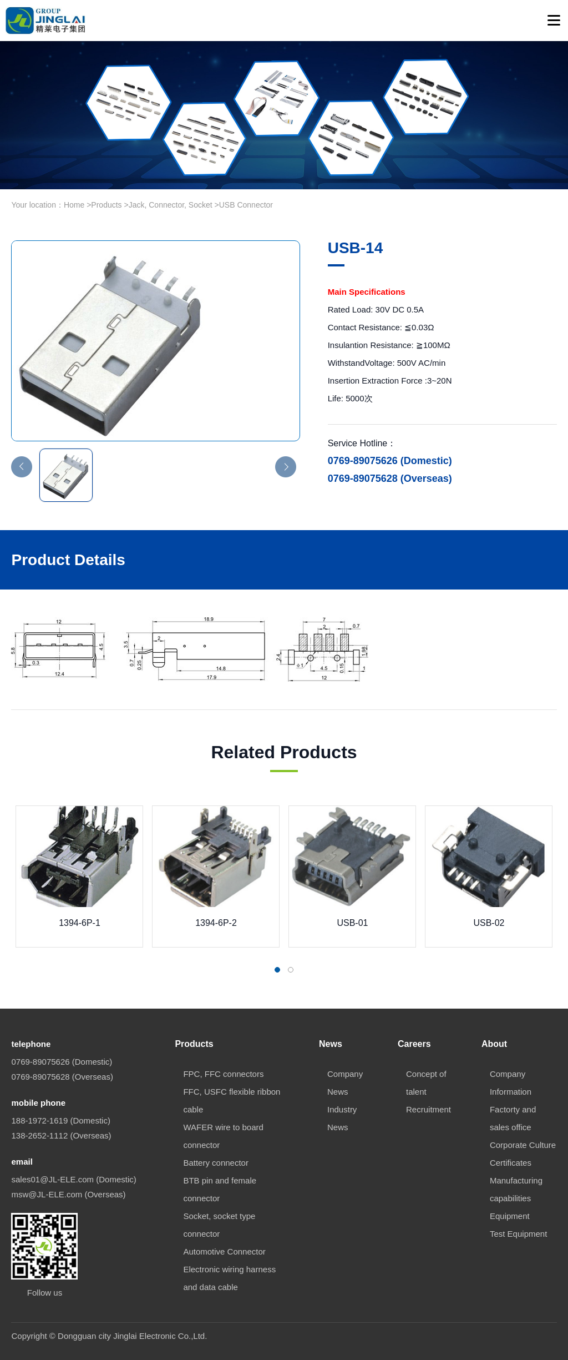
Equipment (510, 1216)
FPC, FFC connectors (223, 1074)
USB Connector (246, 204)
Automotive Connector (224, 1251)
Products (106, 204)
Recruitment (428, 1109)
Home (74, 204)
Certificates (510, 1162)
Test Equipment (518, 1233)
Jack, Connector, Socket (170, 204)
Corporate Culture (523, 1145)
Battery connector (215, 1162)
